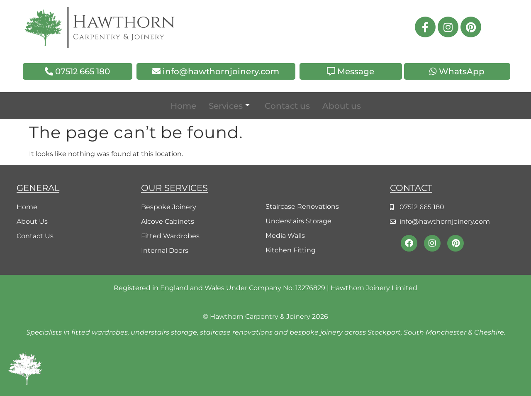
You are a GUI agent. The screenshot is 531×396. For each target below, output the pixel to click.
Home (183, 106)
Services (229, 106)
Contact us (287, 106)
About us (341, 106)
